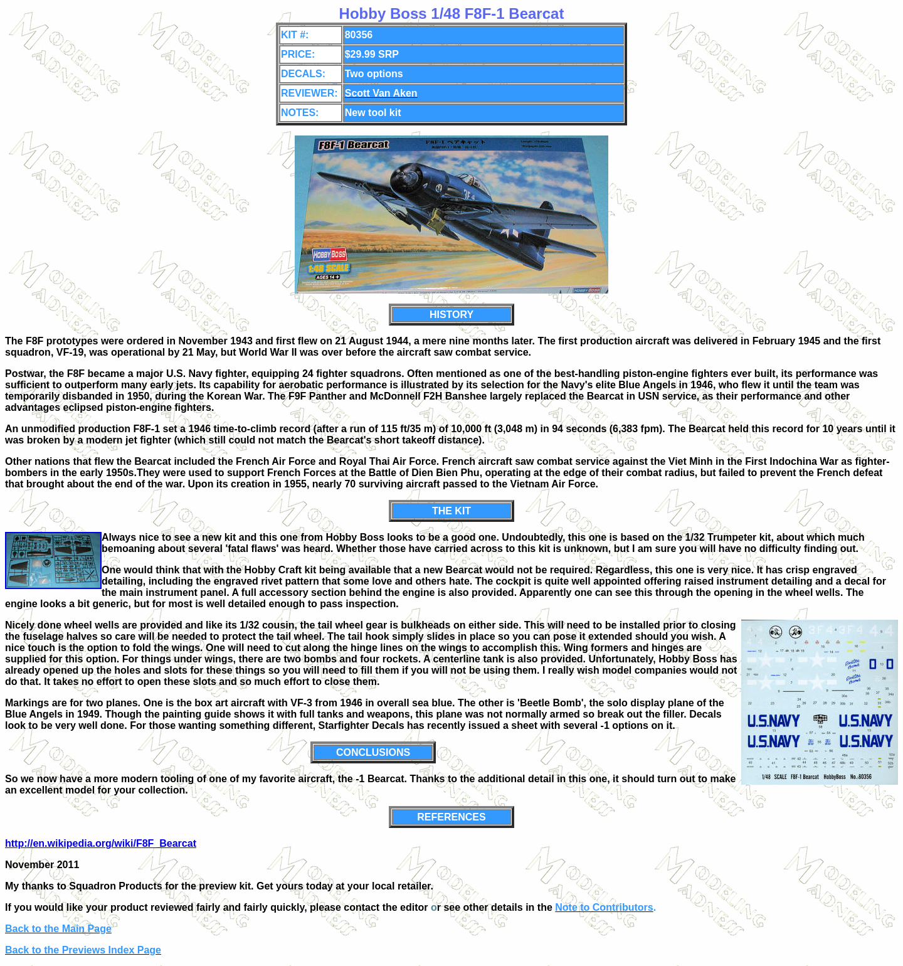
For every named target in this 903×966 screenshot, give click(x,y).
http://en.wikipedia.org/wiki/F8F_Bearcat (100, 843)
